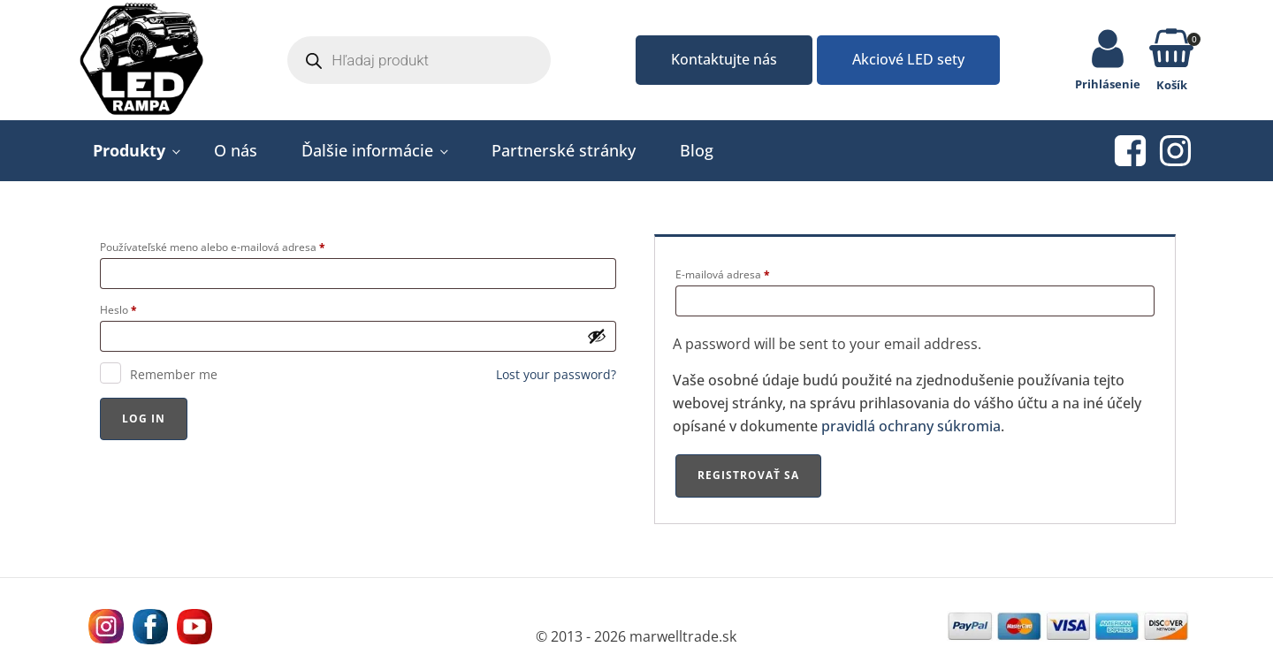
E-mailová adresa (722, 274)
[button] (1171, 51)
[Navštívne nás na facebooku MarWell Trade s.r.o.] (150, 627)
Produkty (129, 150)
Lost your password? (556, 374)
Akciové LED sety (908, 59)
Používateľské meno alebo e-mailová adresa (212, 247)
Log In (143, 418)
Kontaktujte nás (724, 59)
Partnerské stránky (564, 150)
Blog (696, 150)
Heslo (118, 309)
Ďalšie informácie (367, 150)
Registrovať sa (748, 475)
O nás (235, 150)
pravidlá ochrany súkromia (911, 426)
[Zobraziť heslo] (596, 336)
